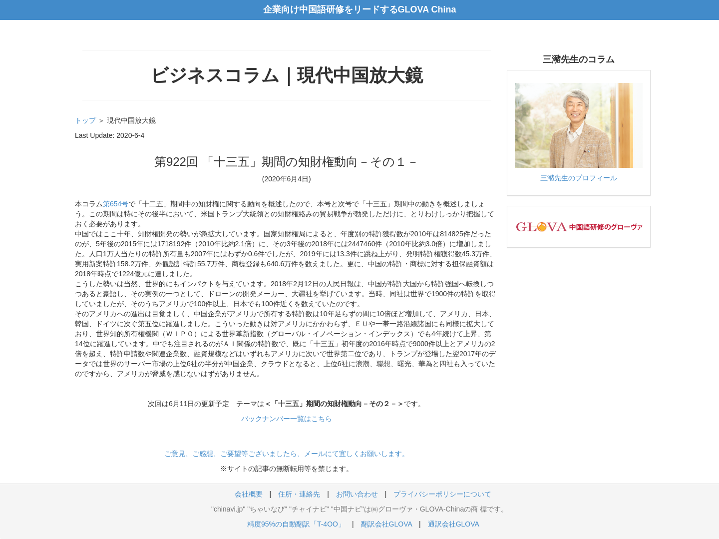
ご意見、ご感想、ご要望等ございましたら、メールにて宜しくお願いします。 (286, 454)
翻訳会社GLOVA (386, 524)
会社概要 (249, 494)
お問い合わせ (357, 494)
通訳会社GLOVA (453, 524)
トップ (85, 120)
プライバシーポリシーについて (442, 494)
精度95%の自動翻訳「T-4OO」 (296, 524)
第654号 (115, 204)
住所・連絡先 (299, 494)
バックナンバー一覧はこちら (286, 419)
